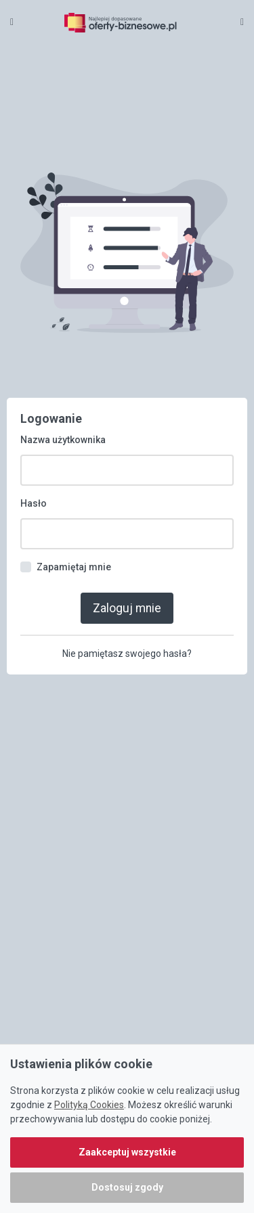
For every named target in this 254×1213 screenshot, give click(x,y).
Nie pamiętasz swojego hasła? (127, 653)
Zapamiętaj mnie (74, 567)
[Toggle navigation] (242, 21)
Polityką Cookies (89, 1104)
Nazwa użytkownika (63, 439)
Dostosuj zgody (127, 1187)
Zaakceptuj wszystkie (127, 1152)
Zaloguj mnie (127, 608)
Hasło (33, 503)
